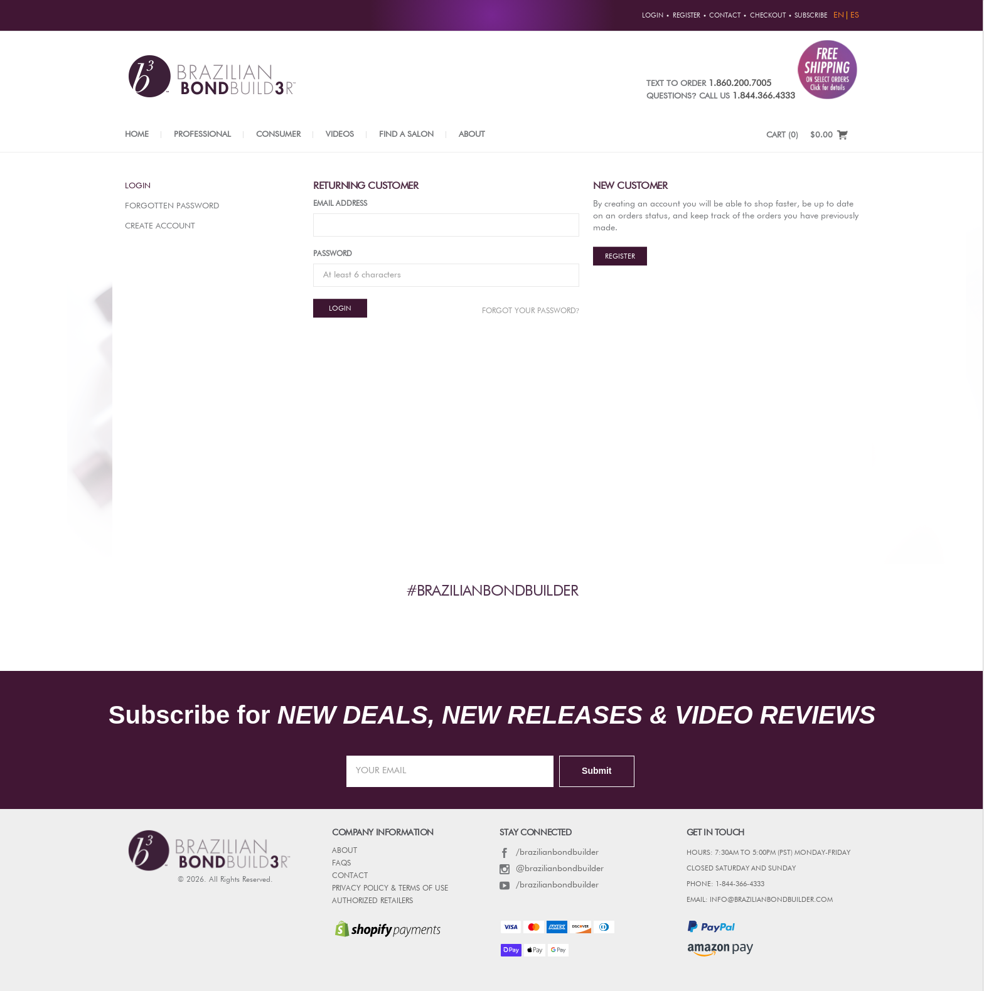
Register (620, 256)
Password (332, 254)
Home (137, 135)
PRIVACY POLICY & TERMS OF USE (390, 888)
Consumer (278, 135)
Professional (202, 135)
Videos (340, 135)
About (472, 135)
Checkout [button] (768, 16)
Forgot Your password (530, 310)
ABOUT (344, 851)
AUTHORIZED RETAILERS (372, 901)
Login (138, 186)
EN (838, 15)
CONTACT (350, 876)
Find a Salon (406, 135)
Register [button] (686, 16)
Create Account (160, 226)
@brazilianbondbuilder (552, 868)
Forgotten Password (172, 206)
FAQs (341, 863)
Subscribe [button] (810, 16)
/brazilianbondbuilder (549, 852)
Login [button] (652, 16)
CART (782, 135)
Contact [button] (725, 16)
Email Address (340, 204)
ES (854, 15)
